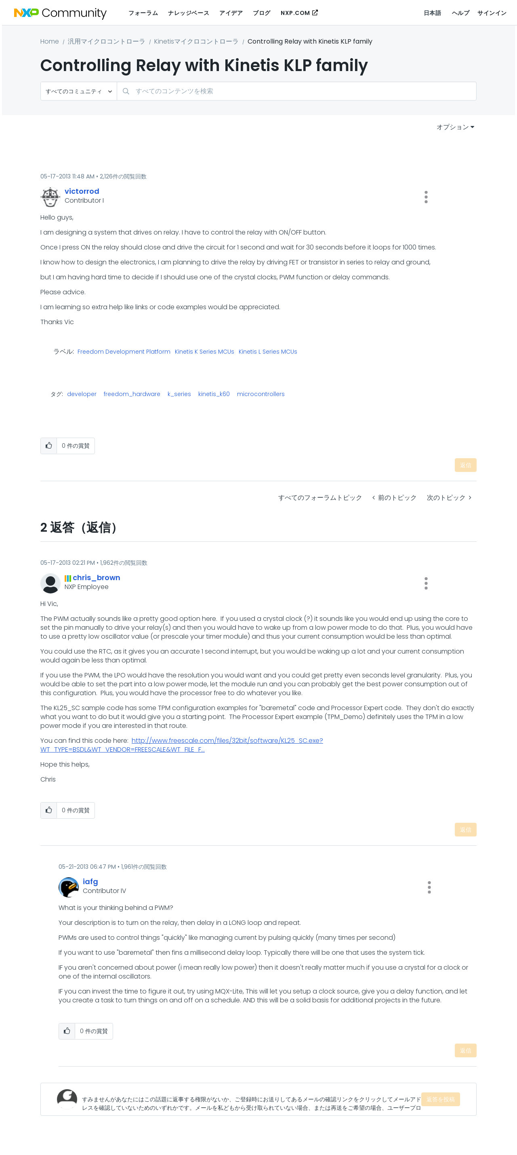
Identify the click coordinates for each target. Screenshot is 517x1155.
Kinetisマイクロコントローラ (196, 41)
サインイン (492, 13)
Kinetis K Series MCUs (204, 352)
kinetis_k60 (214, 394)
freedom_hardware (132, 394)
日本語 (432, 13)
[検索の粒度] (79, 91)
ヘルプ (461, 13)
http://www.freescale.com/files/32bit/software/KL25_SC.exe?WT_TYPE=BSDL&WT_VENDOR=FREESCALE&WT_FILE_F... (181, 745)
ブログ (262, 13)
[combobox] (297, 91)
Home (49, 41)
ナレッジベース (188, 13)
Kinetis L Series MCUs (268, 352)
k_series (179, 394)
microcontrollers (261, 394)
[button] (426, 197)
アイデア (231, 13)
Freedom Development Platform (124, 352)
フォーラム (143, 13)
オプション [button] (453, 127)
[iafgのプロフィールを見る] (90, 881)
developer (82, 394)
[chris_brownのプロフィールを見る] (96, 577)
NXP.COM (295, 13)
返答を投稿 (441, 1099)
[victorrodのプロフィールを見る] (82, 191)
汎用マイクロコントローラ (106, 41)
